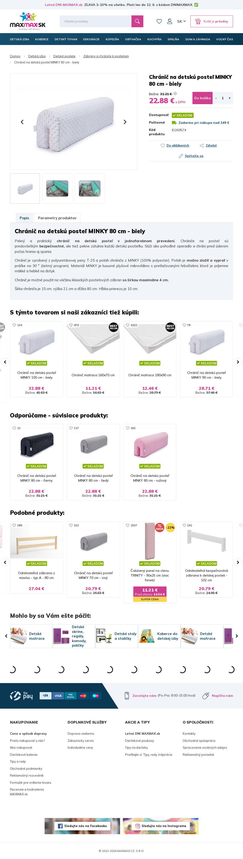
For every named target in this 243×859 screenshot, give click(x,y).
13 (18, 428)
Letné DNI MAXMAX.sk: (64, 5)
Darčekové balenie (23, 754)
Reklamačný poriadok (198, 754)
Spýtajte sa (194, 156)
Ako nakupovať (21, 747)
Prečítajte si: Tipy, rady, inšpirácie (148, 754)
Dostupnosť (157, 115)
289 (19, 525)
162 (133, 428)
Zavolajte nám (144, 695)
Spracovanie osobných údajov (205, 747)
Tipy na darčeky (136, 747)
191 (189, 525)
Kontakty (189, 733)
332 (76, 525)
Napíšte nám (222, 695)
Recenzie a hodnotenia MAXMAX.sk (27, 791)
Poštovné (157, 122)
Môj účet (170, 21)
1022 (134, 325)
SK (179, 21)
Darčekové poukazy (139, 741)
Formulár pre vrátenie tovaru (30, 782)
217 (76, 428)
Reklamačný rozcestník (27, 775)
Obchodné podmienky (26, 768)
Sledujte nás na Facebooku (85, 826)
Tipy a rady (18, 761)
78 (188, 325)
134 (19, 325)
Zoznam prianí (159, 21)
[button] (22, 122)
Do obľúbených (178, 145)
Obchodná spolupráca (199, 741)
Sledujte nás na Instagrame (164, 826)
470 (76, 325)
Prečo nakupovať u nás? (27, 741)
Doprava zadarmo (81, 733)
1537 (134, 525)
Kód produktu (157, 132)
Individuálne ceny (80, 747)
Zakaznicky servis (81, 741)
